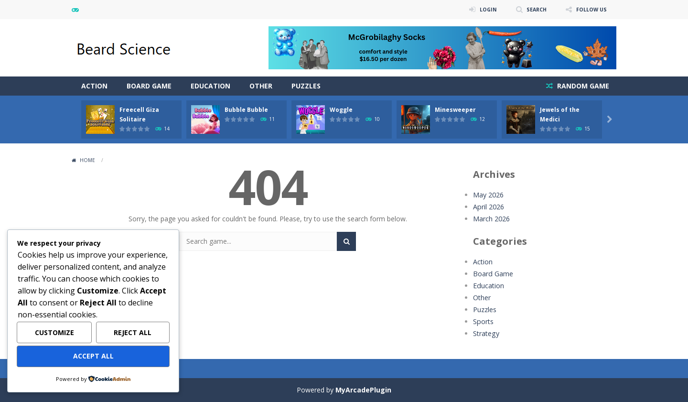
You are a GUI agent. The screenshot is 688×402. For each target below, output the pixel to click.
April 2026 (488, 206)
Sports (483, 321)
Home (87, 160)
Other (260, 85)
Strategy (486, 333)
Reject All (132, 332)
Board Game (149, 85)
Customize (54, 332)
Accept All (93, 356)
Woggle (341, 110)
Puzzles (306, 85)
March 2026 (491, 218)
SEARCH (531, 9)
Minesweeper (455, 110)
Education (210, 85)
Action (94, 85)
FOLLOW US (589, 9)
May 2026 (488, 194)
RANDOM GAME (582, 85)
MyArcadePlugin (363, 389)
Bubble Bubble (246, 110)
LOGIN (480, 9)
